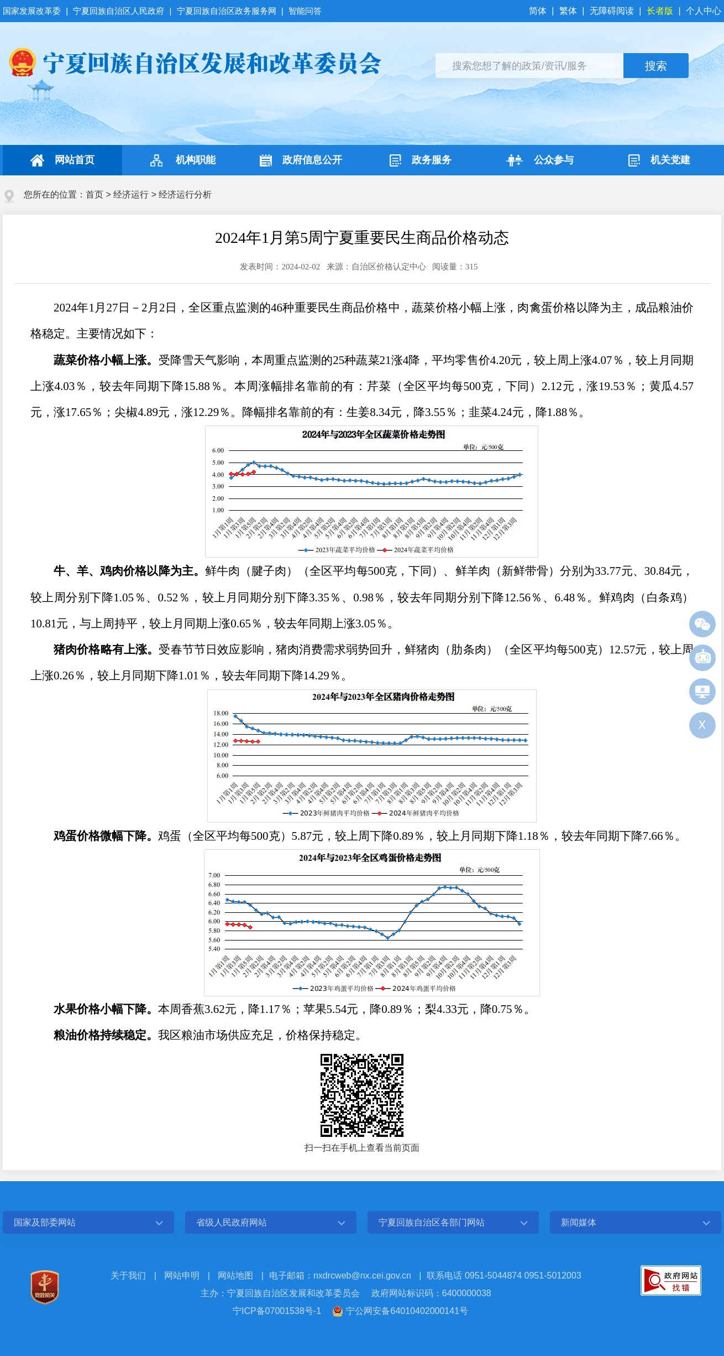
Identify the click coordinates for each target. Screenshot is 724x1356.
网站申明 (182, 1275)
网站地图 (235, 1275)
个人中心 (703, 10)
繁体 (568, 10)
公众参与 (540, 160)
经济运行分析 (185, 194)
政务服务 (421, 160)
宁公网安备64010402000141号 (407, 1311)
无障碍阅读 (612, 10)
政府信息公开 (301, 160)
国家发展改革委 (33, 10)
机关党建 (659, 160)
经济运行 (131, 194)
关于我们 (128, 1275)
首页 (94, 194)
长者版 (660, 10)
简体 (539, 10)
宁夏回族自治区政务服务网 (226, 10)
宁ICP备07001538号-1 (277, 1311)
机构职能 (182, 160)
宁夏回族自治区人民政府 (118, 10)
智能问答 (305, 10)
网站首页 (62, 160)
